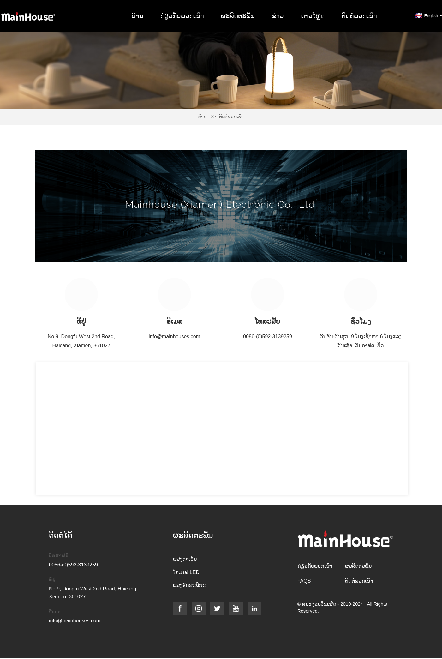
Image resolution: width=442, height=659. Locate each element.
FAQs (304, 581)
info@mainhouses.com (174, 336)
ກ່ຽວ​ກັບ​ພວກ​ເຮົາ (182, 15)
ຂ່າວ (278, 15)
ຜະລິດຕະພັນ (238, 15)
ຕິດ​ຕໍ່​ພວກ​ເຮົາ (359, 15)
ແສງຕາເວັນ (185, 559)
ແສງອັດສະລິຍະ (189, 585)
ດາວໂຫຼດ (313, 15)
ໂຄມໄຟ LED (186, 572)
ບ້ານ (137, 15)
